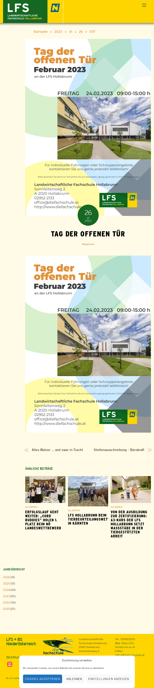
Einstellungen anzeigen (108, 679)
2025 (6, 583)
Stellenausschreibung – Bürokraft (119, 450)
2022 (6, 602)
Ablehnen (74, 679)
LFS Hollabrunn (17, 678)
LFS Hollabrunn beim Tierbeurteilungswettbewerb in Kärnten (96, 519)
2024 (6, 589)
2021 (6, 608)
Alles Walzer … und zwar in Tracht (57, 450)
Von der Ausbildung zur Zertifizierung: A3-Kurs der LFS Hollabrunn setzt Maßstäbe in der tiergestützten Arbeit (129, 524)
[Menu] (144, 5)
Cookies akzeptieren (42, 679)
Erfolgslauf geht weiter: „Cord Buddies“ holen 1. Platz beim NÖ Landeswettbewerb (43, 520)
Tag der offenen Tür (88, 234)
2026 (6, 577)
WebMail (13, 657)
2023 (6, 596)
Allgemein (88, 244)
